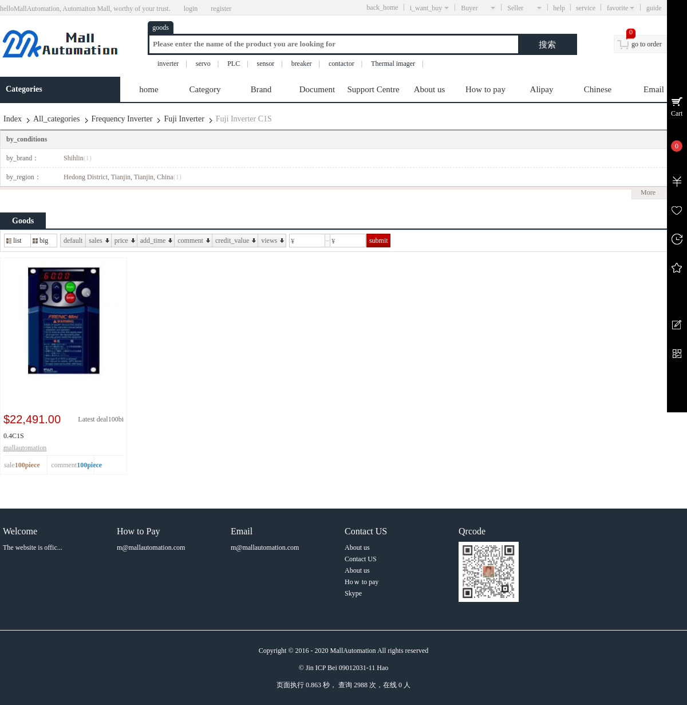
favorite (620, 8)
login (191, 9)
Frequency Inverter (122, 119)
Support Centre (373, 89)
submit (378, 241)
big (40, 241)
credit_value (235, 241)
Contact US (361, 559)
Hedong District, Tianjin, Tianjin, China (122, 177)
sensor (266, 64)
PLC (233, 64)
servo (203, 64)
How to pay (485, 89)
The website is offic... (32, 547)
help (559, 8)
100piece (89, 465)
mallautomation (24, 448)
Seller (524, 8)
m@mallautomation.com (151, 547)
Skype (353, 593)
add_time (156, 241)
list (14, 241)
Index (12, 119)
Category (205, 89)
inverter (168, 64)
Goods (23, 220)
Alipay (542, 89)
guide (663, 8)
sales (99, 241)
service (585, 8)
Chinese (597, 89)
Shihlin (78, 158)
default (73, 241)
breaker (301, 64)
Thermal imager (393, 64)
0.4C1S (13, 436)
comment (193, 241)
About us (429, 89)
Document (317, 89)
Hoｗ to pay (361, 582)
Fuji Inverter (184, 119)
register (221, 9)
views (272, 241)
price (124, 241)
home (148, 89)
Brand (261, 89)
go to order (646, 44)
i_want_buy (429, 8)
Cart (677, 113)
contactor (341, 64)
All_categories (56, 119)
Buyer (478, 8)
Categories (24, 89)
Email (653, 89)
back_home (382, 7)
